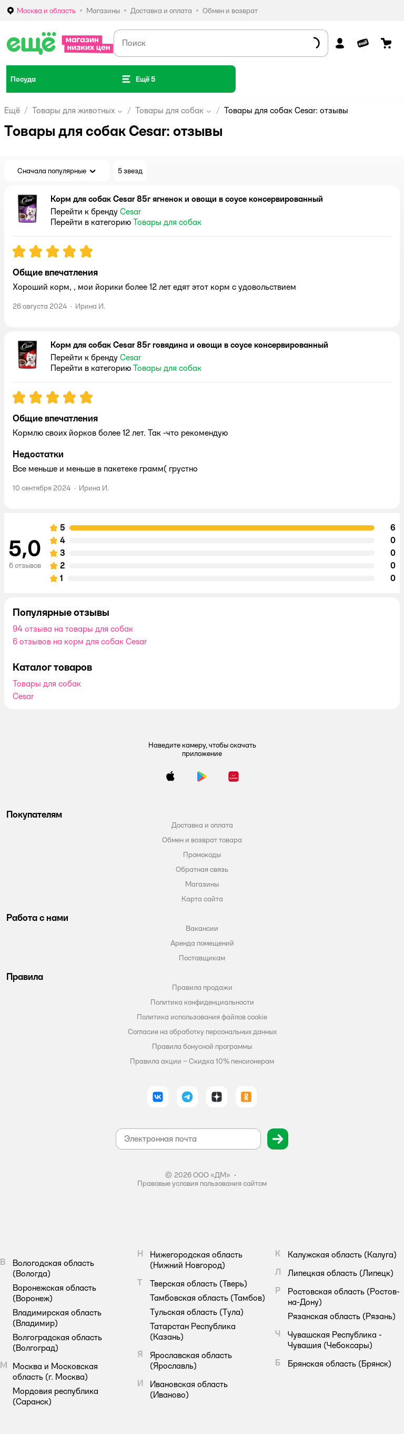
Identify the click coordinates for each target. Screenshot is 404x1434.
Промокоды (202, 854)
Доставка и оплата (202, 825)
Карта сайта (202, 899)
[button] (138, 79)
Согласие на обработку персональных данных (202, 1031)
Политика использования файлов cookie (202, 1017)
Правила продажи (202, 987)
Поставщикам (202, 958)
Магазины (202, 884)
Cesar (23, 696)
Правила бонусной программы (202, 1046)
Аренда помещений (202, 943)
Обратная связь (202, 869)
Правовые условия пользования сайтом (202, 1183)
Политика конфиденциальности (202, 1002)
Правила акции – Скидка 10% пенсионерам (202, 1061)
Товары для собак (169, 110)
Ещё (12, 110)
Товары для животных (73, 110)
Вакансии (202, 928)
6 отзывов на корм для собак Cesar (80, 641)
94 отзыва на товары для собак (73, 629)
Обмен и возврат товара (202, 840)
